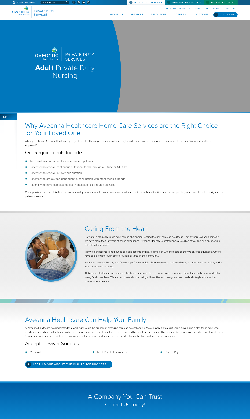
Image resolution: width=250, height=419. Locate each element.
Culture (230, 8)
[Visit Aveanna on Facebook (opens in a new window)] (74, 2)
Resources (159, 14)
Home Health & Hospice (186, 2)
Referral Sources (177, 8)
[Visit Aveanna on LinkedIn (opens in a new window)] (83, 2)
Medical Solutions (222, 2)
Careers (180, 14)
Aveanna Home (26, 2)
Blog (216, 8)
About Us (116, 14)
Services (136, 14)
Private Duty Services (148, 2)
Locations (201, 14)
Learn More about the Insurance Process (70, 364)
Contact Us (227, 14)
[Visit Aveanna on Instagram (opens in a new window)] (78, 2)
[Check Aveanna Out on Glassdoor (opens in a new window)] (88, 2)
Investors (202, 8)
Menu (6, 117)
